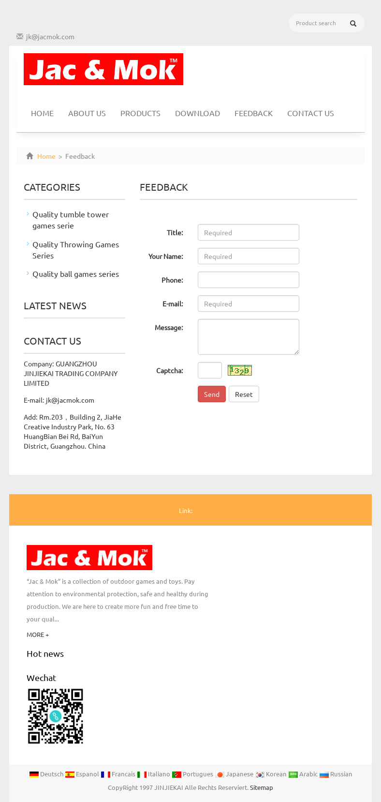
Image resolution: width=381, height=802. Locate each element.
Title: (175, 232)
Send (212, 394)
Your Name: (165, 256)
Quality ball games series (75, 273)
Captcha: (169, 370)
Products (140, 113)
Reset (244, 394)
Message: (169, 327)
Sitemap (261, 787)
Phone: (172, 279)
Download (197, 113)
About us (87, 113)
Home (42, 113)
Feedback (253, 113)
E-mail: (172, 303)
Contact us (310, 113)
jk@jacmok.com (50, 36)
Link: (185, 510)
